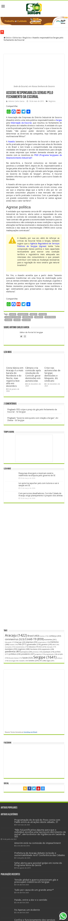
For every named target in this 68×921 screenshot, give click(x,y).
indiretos (39, 317)
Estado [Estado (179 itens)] (14, 644)
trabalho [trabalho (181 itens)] (23, 661)
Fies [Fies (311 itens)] (22, 644)
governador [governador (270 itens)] (34, 644)
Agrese (12, 314)
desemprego (23, 314)
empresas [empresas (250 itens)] (32, 642)
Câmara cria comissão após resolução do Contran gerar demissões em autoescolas (33, 374)
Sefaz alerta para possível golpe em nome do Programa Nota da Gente (38, 864)
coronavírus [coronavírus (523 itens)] (14, 639)
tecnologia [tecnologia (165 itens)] (14, 661)
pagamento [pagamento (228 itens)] (48, 649)
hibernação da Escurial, (21, 123)
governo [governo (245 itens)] (46, 644)
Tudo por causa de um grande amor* (34, 890)
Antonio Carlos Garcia (16, 101)
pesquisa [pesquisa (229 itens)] (26, 652)
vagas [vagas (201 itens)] (50, 661)
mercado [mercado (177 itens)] (51, 647)
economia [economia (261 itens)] (50, 640)
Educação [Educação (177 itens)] (10, 642)
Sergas (59, 120)
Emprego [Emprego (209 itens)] (20, 642)
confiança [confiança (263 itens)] (55, 636)
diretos (33, 314)
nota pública (50, 317)
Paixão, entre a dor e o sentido (30, 900)
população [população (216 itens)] (48, 652)
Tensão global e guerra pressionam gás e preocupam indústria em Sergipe (36, 880)
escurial (43, 314)
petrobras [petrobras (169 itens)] (37, 652)
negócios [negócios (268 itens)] (24, 649)
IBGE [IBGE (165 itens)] (56, 644)
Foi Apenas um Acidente (27, 910)
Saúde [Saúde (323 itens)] (27, 658)
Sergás (17, 320)
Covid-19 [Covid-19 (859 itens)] (34, 639)
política (8, 320)
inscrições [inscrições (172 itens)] (10, 647)
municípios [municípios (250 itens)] (11, 649)
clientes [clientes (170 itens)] (44, 636)
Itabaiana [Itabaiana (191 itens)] (34, 647)
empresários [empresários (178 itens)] (44, 642)
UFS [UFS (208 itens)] (42, 661)
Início (7, 37)
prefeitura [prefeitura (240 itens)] (15, 654)
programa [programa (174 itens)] (40, 654)
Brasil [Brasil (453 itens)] (33, 635)
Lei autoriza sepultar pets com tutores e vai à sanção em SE (39, 484)
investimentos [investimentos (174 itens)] (21, 647)
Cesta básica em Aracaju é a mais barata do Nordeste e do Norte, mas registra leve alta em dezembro (14, 377)
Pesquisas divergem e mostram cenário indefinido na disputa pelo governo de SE (37, 474)
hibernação (28, 317)
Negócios (27, 37)
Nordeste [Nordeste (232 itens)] (35, 649)
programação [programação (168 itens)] (51, 654)
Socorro (26, 320)
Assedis (11, 141)
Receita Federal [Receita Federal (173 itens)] (15, 658)
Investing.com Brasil (30, 732)
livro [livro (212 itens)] (42, 647)
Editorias (17, 37)
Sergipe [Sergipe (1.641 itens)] (45, 657)
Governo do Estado (13, 317)
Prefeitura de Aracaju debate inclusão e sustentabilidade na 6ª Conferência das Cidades (39, 854)
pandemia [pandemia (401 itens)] (13, 651)
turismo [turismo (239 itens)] (34, 661)
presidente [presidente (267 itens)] (28, 654)
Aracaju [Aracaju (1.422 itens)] (16, 635)
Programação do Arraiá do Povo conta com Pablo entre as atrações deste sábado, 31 (37, 821)
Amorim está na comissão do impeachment (37, 843)
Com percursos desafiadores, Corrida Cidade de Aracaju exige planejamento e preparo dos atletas (41, 494)
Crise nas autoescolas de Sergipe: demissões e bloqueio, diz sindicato (52, 374)
